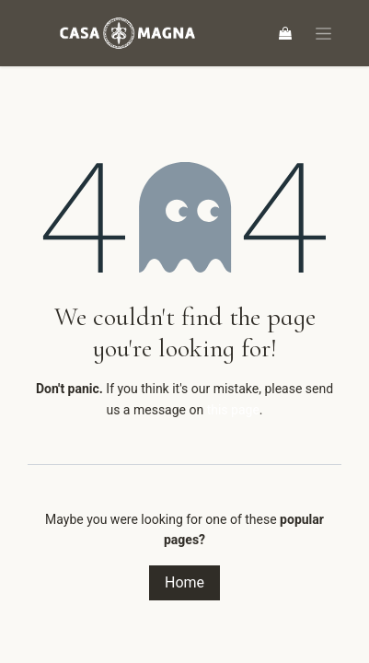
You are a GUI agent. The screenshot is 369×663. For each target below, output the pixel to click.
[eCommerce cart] (285, 33)
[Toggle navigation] (323, 33)
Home (184, 582)
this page (233, 409)
